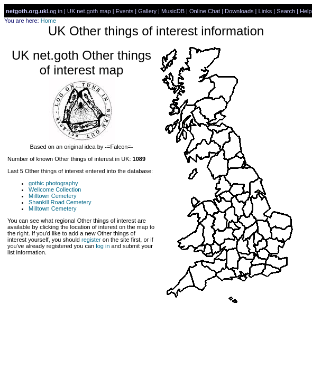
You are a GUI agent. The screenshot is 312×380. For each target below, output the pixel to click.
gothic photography (53, 183)
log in (102, 246)
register (91, 239)
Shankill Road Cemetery (60, 202)
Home (48, 20)
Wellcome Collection (55, 189)
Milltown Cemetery (52, 196)
